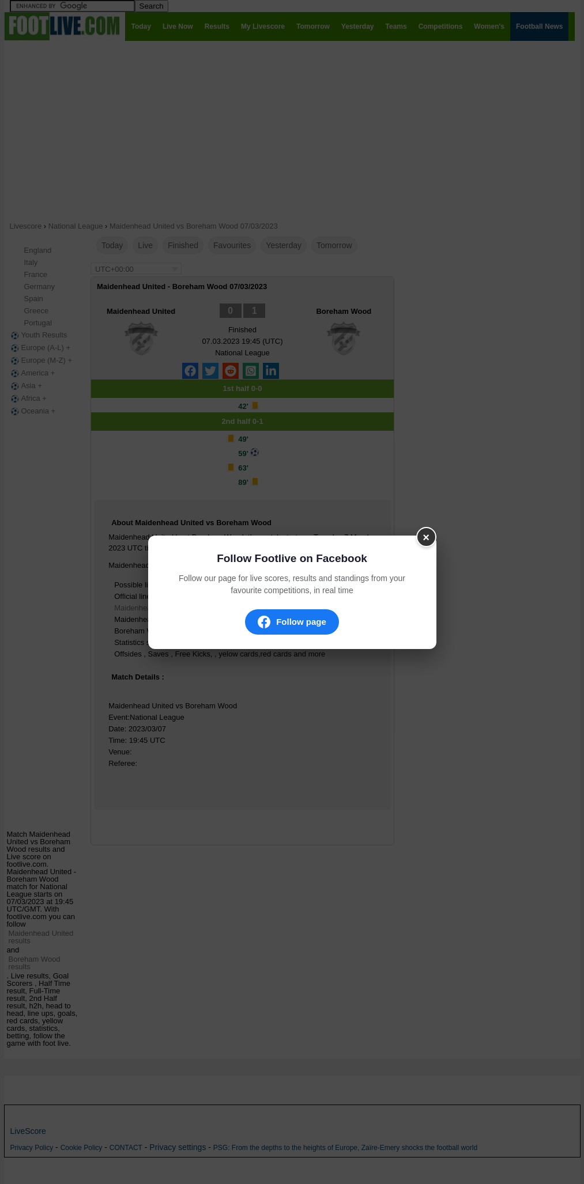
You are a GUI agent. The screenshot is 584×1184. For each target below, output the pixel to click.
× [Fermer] (426, 536)
